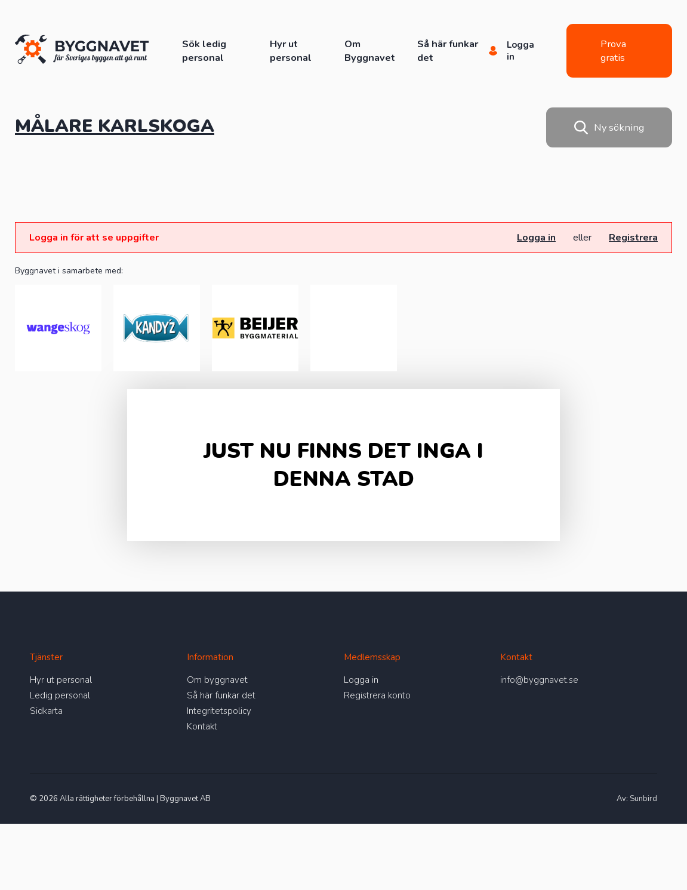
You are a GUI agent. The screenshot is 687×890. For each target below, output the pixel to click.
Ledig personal (60, 695)
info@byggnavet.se (539, 680)
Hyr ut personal (291, 50)
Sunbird (643, 798)
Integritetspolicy (219, 711)
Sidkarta (46, 711)
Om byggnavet (217, 680)
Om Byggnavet (369, 50)
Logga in (536, 237)
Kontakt (202, 726)
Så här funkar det (221, 695)
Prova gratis (613, 50)
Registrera (633, 237)
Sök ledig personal (204, 50)
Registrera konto (377, 695)
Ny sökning (609, 127)
